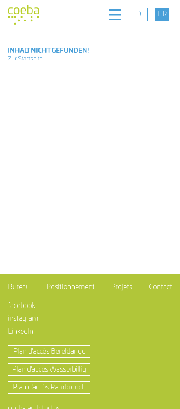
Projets (121, 287)
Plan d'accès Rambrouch (49, 387)
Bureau (19, 287)
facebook (21, 305)
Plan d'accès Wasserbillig (49, 369)
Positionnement (71, 287)
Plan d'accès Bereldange (49, 351)
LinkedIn (20, 331)
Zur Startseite (25, 59)
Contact (160, 287)
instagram (23, 318)
